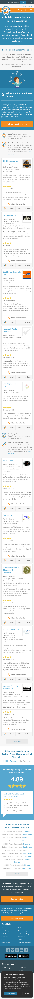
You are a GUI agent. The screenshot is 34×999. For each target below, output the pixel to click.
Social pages (5, 957)
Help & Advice (6, 948)
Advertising (5, 945)
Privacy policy (22, 945)
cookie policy (8, 988)
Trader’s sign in (28, 6)
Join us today (17, 911)
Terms (20, 954)
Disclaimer (21, 951)
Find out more (20, 157)
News (3, 954)
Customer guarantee (24, 957)
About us (4, 942)
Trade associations (24, 942)
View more (17, 749)
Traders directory (23, 948)
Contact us (5, 951)
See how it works (17, 933)
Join (22, 2)
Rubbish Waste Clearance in (17, 841)
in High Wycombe (17, 769)
